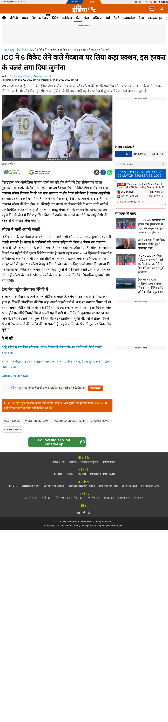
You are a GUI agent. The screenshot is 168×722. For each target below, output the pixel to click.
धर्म (108, 18)
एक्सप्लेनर (129, 18)
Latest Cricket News (15, 375)
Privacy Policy (80, 525)
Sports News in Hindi (54, 486)
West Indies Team (36, 420)
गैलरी (116, 18)
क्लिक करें (95, 388)
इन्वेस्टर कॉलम (109, 462)
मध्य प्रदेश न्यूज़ (93, 497)
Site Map (48, 525)
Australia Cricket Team (69, 420)
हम (63, 462)
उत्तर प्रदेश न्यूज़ (31, 497)
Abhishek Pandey (23, 76)
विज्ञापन (72, 462)
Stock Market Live (150, 486)
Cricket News (100, 420)
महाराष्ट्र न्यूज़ (108, 497)
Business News (129, 486)
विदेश (55, 18)
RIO (103, 525)
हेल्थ (141, 18)
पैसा (86, 18)
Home (4, 18)
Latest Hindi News (30, 486)
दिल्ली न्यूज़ (46, 497)
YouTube (81, 474)
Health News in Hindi (107, 486)
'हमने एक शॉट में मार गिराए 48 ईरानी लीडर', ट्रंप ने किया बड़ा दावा (151, 244)
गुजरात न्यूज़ (138, 497)
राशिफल (97, 18)
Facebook (57, 474)
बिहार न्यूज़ (78, 497)
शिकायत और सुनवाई (89, 462)
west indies (12, 420)
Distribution (112, 525)
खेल (78, 18)
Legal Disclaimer (63, 525)
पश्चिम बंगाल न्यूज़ (62, 497)
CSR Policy (94, 525)
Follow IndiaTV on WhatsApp (61, 442)
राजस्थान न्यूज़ (123, 497)
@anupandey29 (43, 76)
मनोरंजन (67, 18)
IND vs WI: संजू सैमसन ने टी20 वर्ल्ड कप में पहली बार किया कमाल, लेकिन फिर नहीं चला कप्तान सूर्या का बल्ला (151, 264)
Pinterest (94, 474)
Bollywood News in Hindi (81, 486)
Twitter (70, 474)
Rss (122, 525)
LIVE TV (13, 486)
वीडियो (14, 18)
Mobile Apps (109, 474)
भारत (25, 18)
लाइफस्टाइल (155, 18)
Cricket (99, 403)
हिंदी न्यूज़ (21, 403)
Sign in (163, 1)
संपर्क (55, 462)
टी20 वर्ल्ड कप (40, 18)
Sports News (13, 429)
